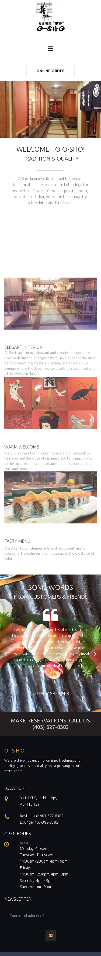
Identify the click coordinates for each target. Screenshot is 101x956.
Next (95, 654)
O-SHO (14, 750)
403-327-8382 (52, 816)
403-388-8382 (46, 822)
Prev (6, 654)
